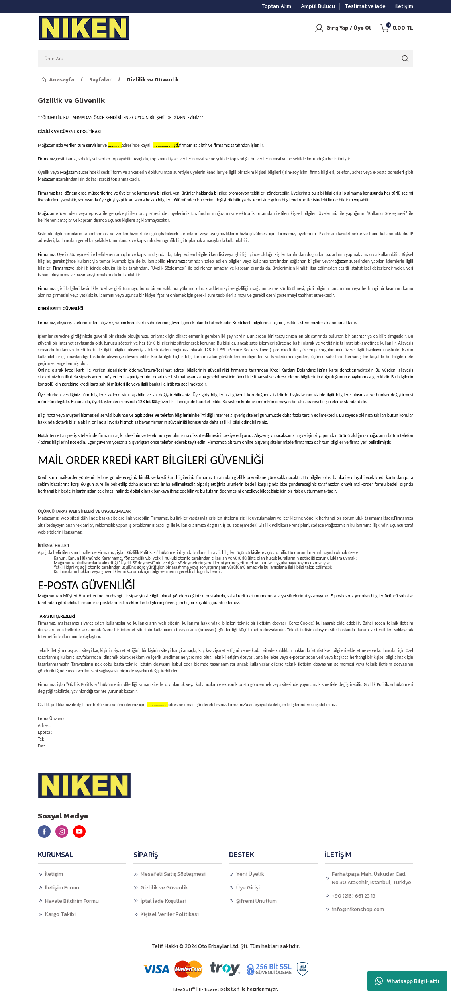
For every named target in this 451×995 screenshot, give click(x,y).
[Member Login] (342, 28)
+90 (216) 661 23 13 (353, 896)
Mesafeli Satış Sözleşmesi (173, 874)
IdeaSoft (184, 989)
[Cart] (396, 28)
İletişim (54, 874)
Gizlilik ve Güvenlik (164, 887)
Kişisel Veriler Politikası (170, 914)
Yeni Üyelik (250, 874)
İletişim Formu (62, 887)
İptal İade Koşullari (163, 901)
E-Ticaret (209, 989)
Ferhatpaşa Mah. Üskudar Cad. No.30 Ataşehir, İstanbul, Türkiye (371, 878)
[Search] (225, 58)
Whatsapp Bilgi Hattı (407, 981)
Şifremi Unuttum (256, 901)
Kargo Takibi (60, 914)
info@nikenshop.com (358, 909)
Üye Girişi (248, 887)
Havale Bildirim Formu (72, 901)
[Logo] (84, 28)
